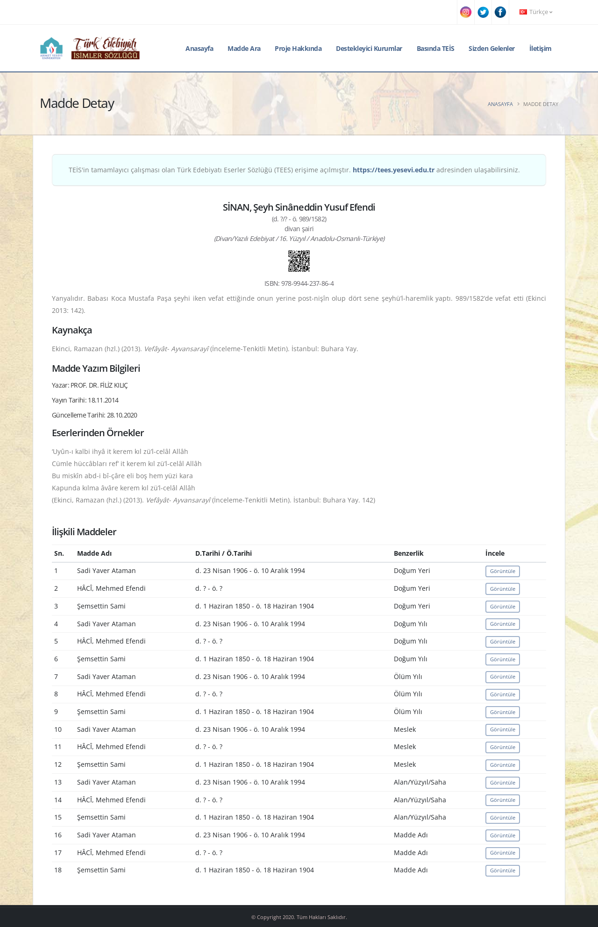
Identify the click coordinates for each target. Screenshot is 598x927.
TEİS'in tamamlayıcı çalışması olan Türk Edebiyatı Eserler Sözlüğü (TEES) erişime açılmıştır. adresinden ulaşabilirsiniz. (294, 169)
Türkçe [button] (536, 12)
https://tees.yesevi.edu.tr (393, 169)
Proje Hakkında (298, 48)
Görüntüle (502, 570)
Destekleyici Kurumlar (369, 48)
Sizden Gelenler (492, 48)
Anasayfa (199, 48)
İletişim (540, 48)
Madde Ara (244, 48)
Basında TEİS (436, 48)
